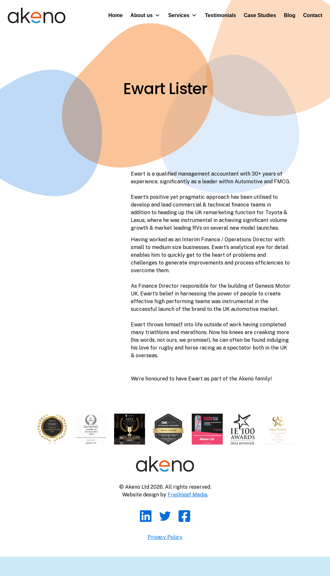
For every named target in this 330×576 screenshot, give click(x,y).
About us (142, 15)
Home (115, 15)
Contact (312, 15)
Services (178, 15)
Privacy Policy (165, 537)
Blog (290, 15)
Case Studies (260, 15)
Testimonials (220, 15)
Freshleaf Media (187, 495)
